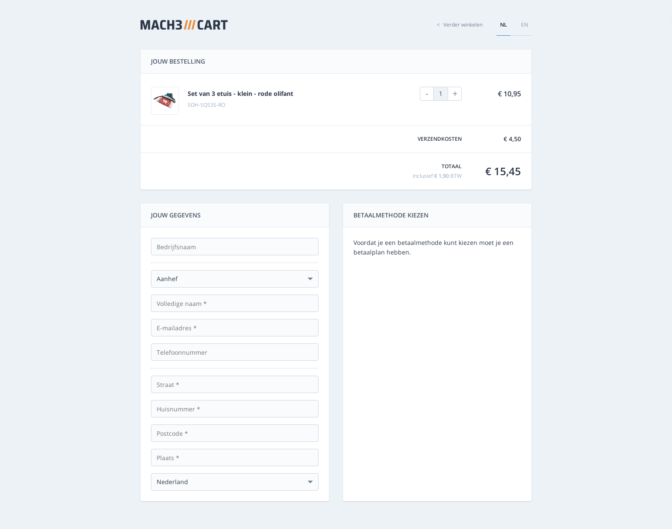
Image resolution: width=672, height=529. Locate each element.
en (524, 24)
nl (503, 24)
